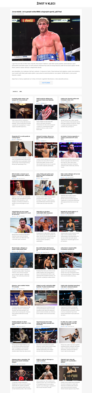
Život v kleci (46, 3)
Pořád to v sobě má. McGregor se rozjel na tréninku (44, 360)
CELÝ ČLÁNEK (46, 83)
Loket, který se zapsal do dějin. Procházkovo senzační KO (69, 248)
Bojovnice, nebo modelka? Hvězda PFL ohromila (20, 286)
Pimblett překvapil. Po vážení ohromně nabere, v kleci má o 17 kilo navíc (21, 323)
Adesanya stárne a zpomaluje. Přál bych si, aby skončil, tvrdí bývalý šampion (21, 361)
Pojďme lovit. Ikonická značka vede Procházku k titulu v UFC (70, 99)
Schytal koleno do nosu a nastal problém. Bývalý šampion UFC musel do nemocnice (21, 213)
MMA (21, 91)
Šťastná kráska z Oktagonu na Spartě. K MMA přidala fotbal (19, 248)
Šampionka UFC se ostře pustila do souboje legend (21, 137)
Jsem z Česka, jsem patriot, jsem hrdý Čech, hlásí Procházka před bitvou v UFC (45, 175)
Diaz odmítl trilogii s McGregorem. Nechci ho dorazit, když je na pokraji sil (45, 249)
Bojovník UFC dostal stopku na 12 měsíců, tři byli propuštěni (69, 212)
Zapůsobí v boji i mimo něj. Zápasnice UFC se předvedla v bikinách (68, 361)
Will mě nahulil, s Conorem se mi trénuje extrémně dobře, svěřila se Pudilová (21, 175)
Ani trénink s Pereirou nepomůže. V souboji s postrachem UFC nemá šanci (70, 138)
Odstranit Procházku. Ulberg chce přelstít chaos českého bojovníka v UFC (45, 138)
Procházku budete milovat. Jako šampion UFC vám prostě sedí (20, 99)
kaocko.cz (15, 91)
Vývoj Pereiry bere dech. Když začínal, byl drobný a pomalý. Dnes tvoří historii (45, 323)
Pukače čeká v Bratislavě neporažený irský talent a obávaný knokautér (70, 286)
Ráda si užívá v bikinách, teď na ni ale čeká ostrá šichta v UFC (70, 174)
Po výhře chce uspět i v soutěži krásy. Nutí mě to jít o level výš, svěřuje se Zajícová (69, 323)
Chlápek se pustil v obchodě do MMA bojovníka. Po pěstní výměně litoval (45, 286)
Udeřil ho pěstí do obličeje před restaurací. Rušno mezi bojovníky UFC (45, 100)
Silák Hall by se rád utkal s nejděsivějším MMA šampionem (44, 212)
